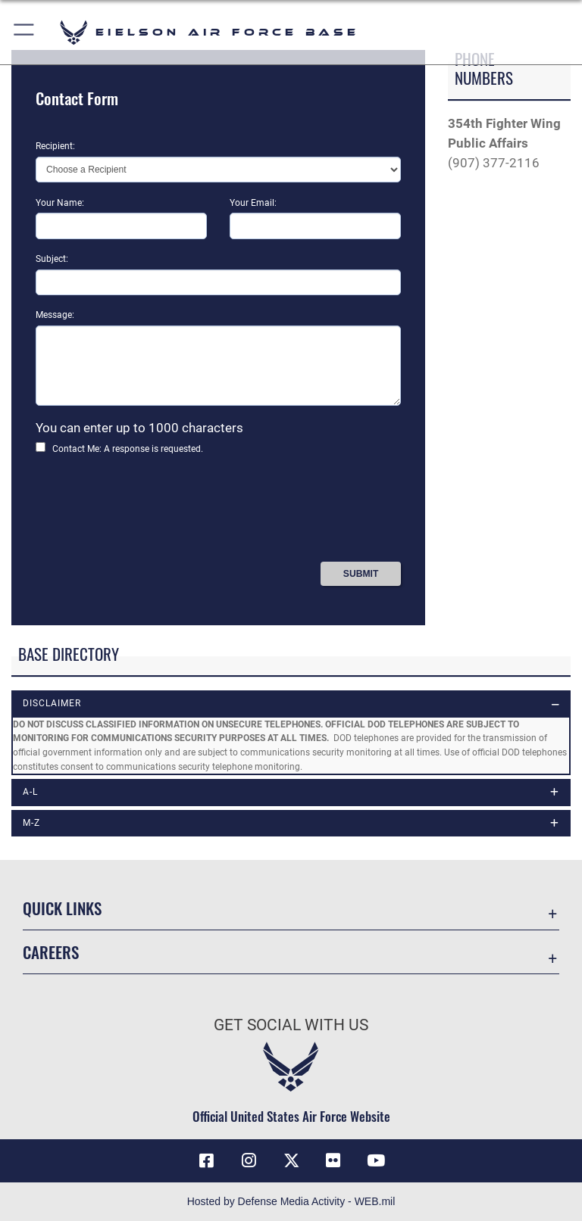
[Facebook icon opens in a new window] (206, 1160)
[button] (24, 32)
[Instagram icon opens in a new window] (248, 1160)
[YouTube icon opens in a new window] (376, 1160)
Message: (55, 315)
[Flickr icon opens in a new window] (333, 1160)
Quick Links (62, 908)
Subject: (52, 259)
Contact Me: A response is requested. (127, 449)
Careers (51, 952)
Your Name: (60, 203)
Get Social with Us (291, 1025)
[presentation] (151, 514)
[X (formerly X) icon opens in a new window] (291, 1160)
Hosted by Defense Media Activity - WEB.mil (291, 1201)
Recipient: (55, 146)
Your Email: (253, 203)
